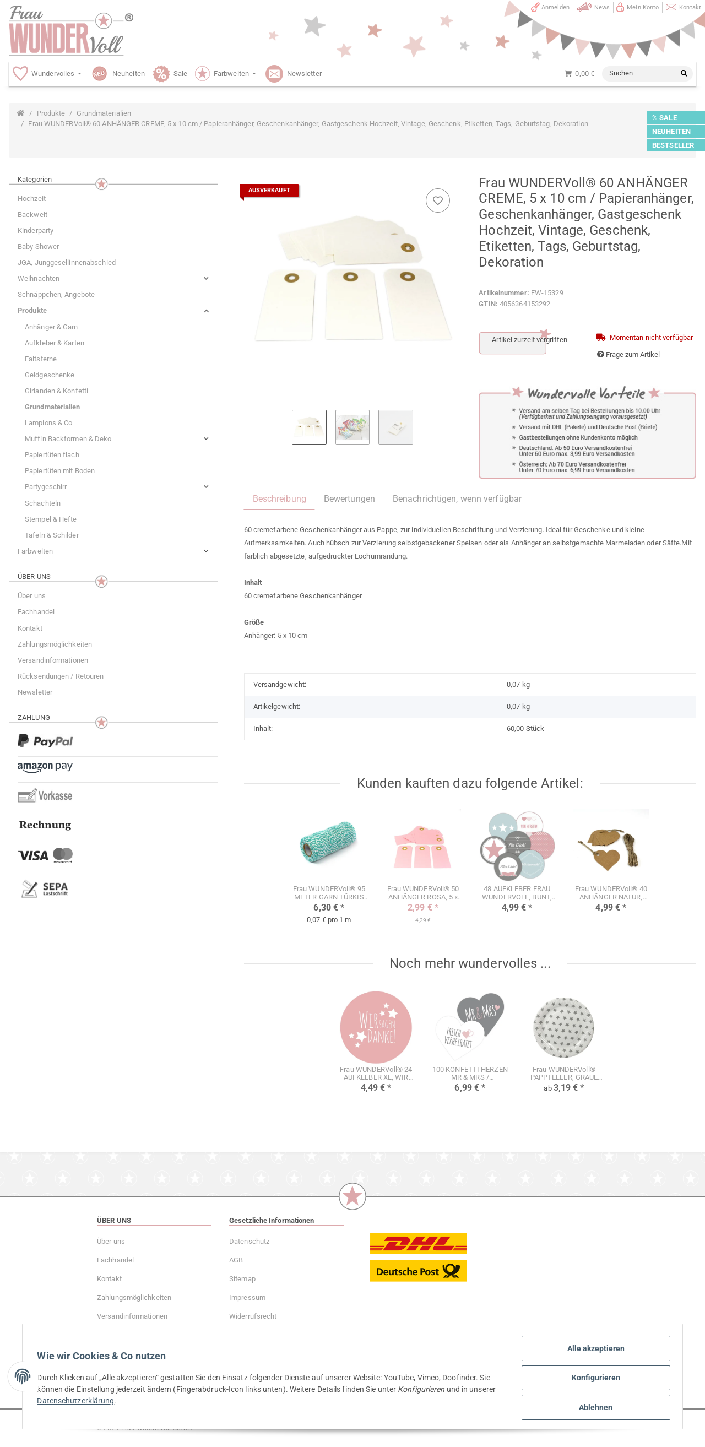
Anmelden (555, 7)
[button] (113, 278)
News (602, 7)
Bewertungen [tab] (349, 499)
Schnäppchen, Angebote (56, 294)
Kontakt (690, 7)
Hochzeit (32, 198)
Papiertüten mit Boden (60, 471)
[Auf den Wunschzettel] (438, 200)
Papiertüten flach (52, 455)
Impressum (247, 1297)
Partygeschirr (46, 487)
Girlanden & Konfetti (56, 391)
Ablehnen (593, 1407)
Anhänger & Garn (51, 327)
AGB (236, 1260)
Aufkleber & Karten (54, 343)
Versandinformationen (53, 660)
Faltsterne (41, 359)
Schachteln (43, 503)
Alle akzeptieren (592, 1350)
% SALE (664, 117)
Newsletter (35, 692)
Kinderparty (35, 230)
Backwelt (32, 214)
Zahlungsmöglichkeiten (55, 644)
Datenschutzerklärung (106, 1402)
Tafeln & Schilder (52, 535)
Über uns (32, 596)
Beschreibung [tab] (279, 499)
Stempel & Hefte (51, 519)
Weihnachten (38, 278)
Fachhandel (36, 612)
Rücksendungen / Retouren (61, 676)
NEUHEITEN (671, 131)
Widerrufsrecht (252, 1316)
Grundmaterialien (52, 407)
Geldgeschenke (49, 375)
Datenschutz (249, 1241)
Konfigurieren (592, 1379)
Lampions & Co (48, 423)
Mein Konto (643, 7)
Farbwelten (35, 551)
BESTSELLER (673, 145)
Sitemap (242, 1279)
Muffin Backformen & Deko (68, 439)
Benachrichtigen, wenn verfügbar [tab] (457, 499)
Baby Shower (38, 246)
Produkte (32, 310)
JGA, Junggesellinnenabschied (67, 262)
